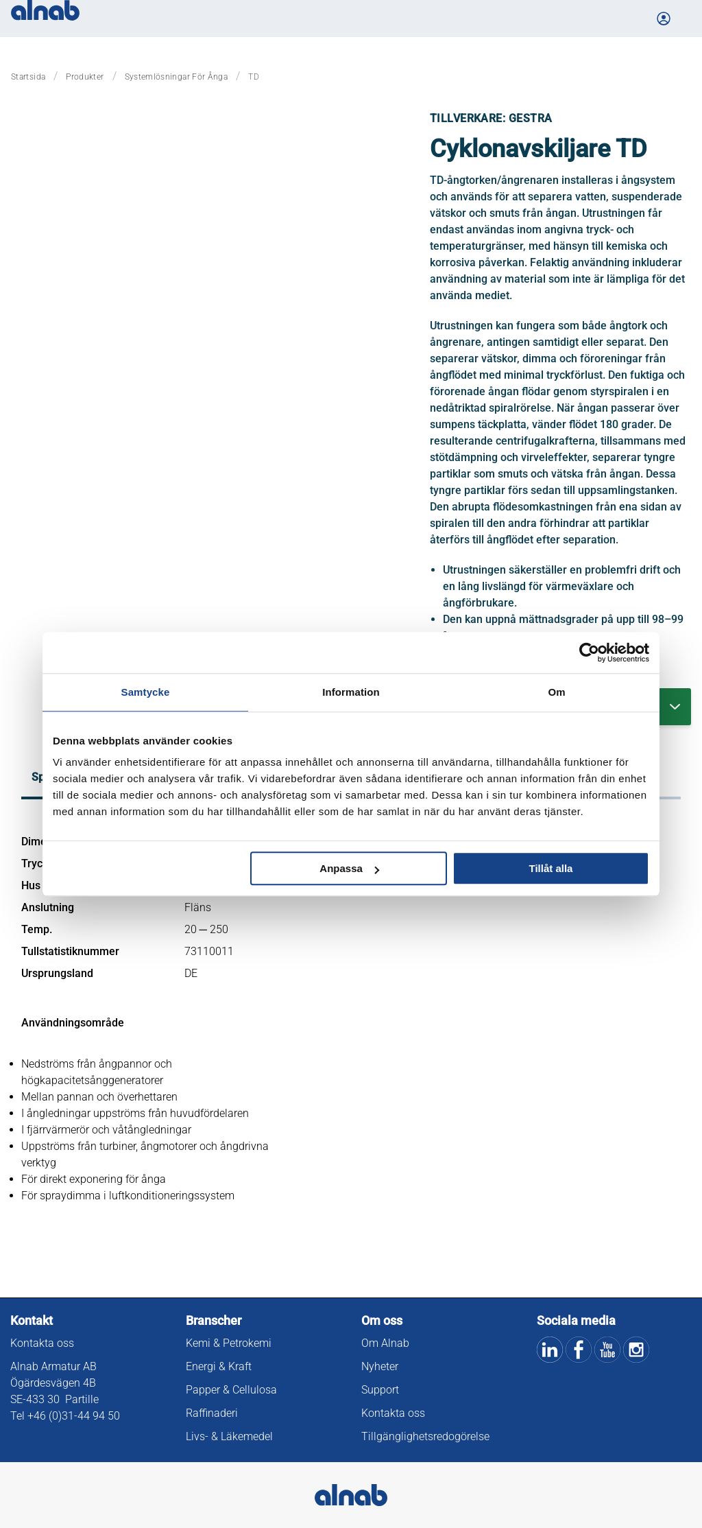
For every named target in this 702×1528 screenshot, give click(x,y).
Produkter (85, 77)
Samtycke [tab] (145, 692)
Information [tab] (351, 692)
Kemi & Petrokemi (228, 1343)
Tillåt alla (550, 868)
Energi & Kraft (219, 1366)
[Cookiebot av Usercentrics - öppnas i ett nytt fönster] (589, 652)
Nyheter (379, 1366)
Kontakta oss (42, 1343)
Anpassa (349, 868)
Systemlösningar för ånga (176, 77)
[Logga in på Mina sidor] (665, 18)
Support (380, 1389)
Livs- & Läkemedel (229, 1436)
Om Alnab (385, 1343)
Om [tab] (556, 692)
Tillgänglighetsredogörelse (425, 1436)
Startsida (28, 77)
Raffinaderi (212, 1413)
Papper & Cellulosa (231, 1389)
